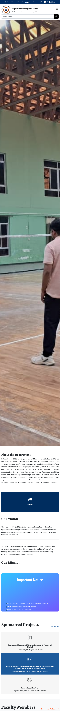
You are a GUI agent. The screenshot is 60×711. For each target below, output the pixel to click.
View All (54, 626)
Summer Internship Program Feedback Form (21, 610)
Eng (54, 2)
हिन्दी (51, 2)
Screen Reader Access (34, 2)
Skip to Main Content (12, 2)
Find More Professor (50, 709)
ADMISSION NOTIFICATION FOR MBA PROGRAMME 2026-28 (27, 607)
